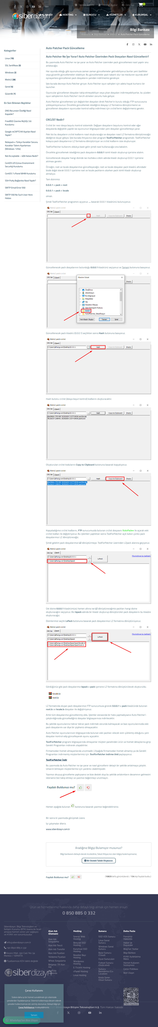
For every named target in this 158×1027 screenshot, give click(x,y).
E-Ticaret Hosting (81, 967)
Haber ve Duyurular (128, 944)
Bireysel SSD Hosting (79, 944)
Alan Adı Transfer (56, 949)
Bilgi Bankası (100, 34)
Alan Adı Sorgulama (53, 940)
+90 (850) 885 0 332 (15, 947)
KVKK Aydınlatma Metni (132, 957)
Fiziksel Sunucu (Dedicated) (105, 964)
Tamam (34, 1015)
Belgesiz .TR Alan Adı (56, 965)
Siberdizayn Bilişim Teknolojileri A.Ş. (77, 1007)
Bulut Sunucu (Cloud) (104, 954)
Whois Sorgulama (57, 961)
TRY (47, 6)
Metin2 (113, 34)
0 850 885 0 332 (79, 913)
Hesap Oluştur (107, 5)
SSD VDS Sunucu (106, 936)
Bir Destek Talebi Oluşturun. (98, 860)
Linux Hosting (79, 975)
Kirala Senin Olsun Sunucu (105, 978)
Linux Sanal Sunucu (104, 941)
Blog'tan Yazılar (130, 949)
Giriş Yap (128, 5)
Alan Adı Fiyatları (56, 953)
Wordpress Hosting (78, 962)
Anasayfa (85, 34)
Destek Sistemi (84, 5)
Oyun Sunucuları (106, 959)
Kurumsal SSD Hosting (80, 950)
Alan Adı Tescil (55, 945)
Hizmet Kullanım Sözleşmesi (131, 964)
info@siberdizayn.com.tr (17, 942)
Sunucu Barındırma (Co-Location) (106, 971)
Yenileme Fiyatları (56, 957)
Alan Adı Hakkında (52, 972)
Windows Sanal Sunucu (106, 947)
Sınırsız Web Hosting (79, 937)
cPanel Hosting (80, 971)
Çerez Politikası (130, 969)
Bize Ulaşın (128, 973)
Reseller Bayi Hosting (79, 956)
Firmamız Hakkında (127, 937)
